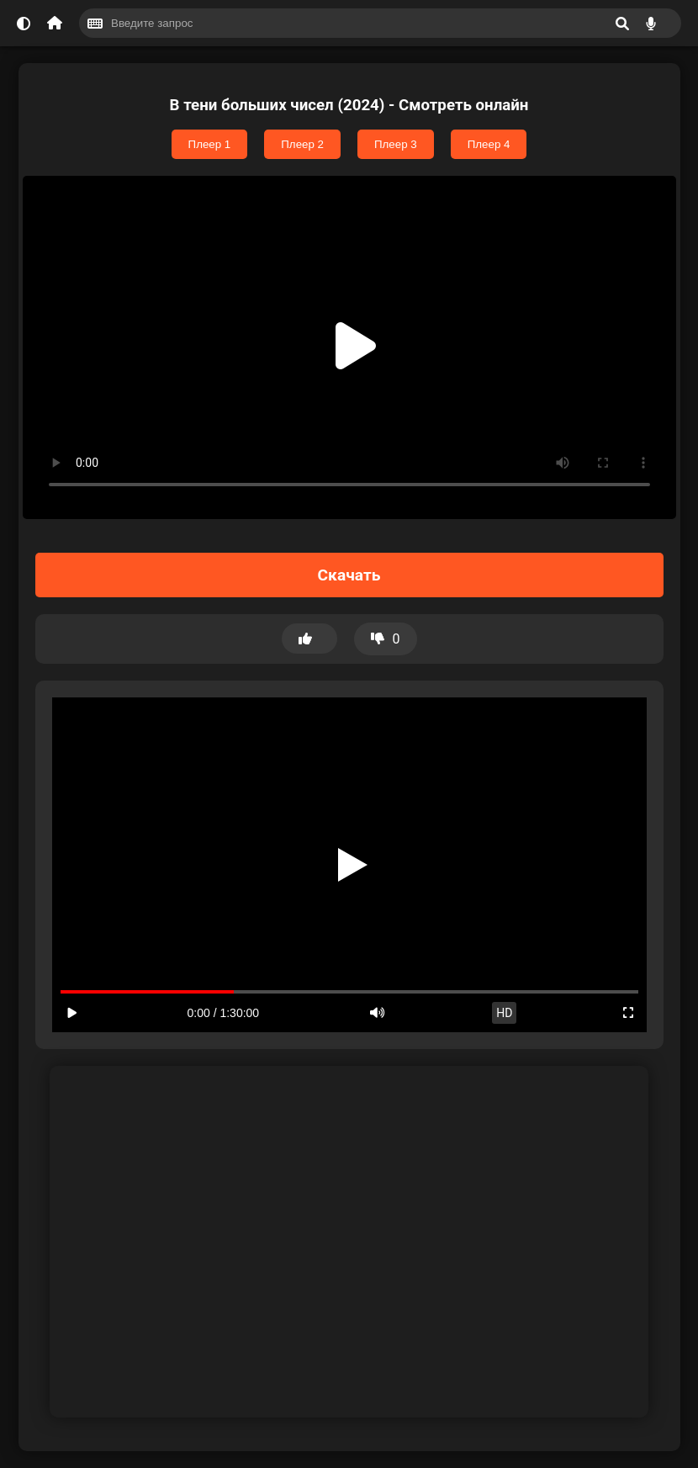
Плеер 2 (302, 144)
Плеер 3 (395, 144)
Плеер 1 (209, 144)
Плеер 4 (489, 144)
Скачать (349, 575)
